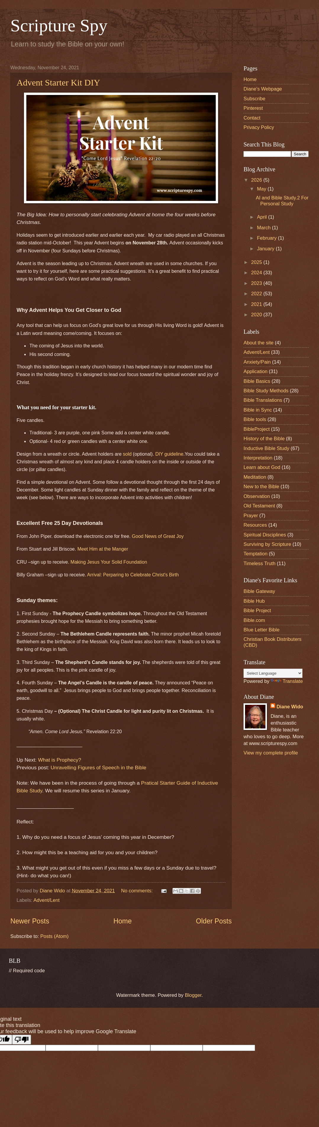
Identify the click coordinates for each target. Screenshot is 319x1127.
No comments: (137, 891)
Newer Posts (29, 921)
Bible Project (257, 610)
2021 (257, 304)
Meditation (255, 477)
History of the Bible (264, 438)
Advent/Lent (46, 900)
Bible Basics (257, 381)
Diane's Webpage (263, 89)
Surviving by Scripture (267, 544)
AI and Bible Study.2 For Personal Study (282, 201)
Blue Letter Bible (261, 630)
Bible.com (254, 620)
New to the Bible (261, 486)
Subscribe (254, 98)
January (266, 248)
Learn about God (262, 467)
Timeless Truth (260, 563)
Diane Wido (289, 707)
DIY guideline (169, 454)
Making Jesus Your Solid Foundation (108, 562)
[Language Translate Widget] (273, 673)
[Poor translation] (21, 1039)
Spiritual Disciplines (265, 535)
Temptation (256, 554)
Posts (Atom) (54, 936)
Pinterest (253, 108)
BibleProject (257, 429)
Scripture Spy (58, 25)
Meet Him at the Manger (102, 549)
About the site (258, 343)
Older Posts (214, 921)
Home (122, 921)
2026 (257, 180)
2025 (257, 262)
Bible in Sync (258, 410)
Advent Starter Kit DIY (58, 82)
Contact (252, 118)
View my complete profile (271, 753)
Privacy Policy (259, 127)
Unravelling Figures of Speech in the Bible (98, 767)
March (264, 227)
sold (127, 454)
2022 (257, 293)
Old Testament (259, 506)
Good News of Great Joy (158, 536)
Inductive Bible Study (266, 448)
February (267, 238)
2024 (257, 272)
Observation (257, 496)
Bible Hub (254, 601)
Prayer (251, 515)
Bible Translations (263, 400)
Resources (255, 525)
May (262, 189)
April (262, 217)
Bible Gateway (259, 591)
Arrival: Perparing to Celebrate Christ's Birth (133, 574)
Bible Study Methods (266, 391)
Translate (287, 681)
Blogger (193, 995)
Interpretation (258, 458)
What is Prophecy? (59, 760)
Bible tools (255, 419)
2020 (257, 314)
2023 (257, 283)
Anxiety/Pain (257, 362)
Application (256, 371)
